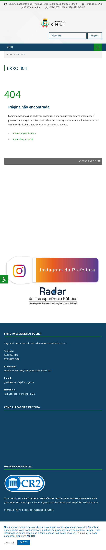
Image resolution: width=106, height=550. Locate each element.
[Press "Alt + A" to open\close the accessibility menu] (4, 279)
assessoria (76, 508)
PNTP (17, 520)
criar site (23, 508)
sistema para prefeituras (42, 508)
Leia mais (82, 533)
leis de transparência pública (68, 512)
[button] (87, 171)
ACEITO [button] (24, 542)
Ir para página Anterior (24, 143)
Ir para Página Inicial (23, 149)
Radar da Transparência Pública (39, 520)
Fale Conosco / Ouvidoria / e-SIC (19, 403)
